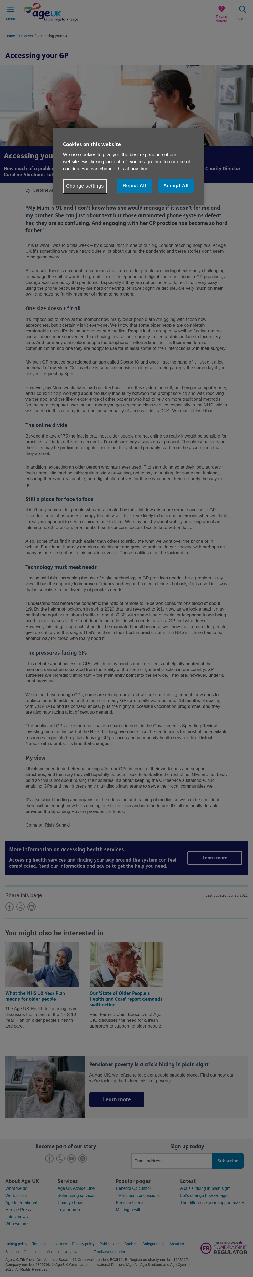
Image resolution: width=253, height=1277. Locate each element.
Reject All (134, 185)
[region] (128, 166)
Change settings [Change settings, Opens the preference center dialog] (85, 186)
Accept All (176, 185)
